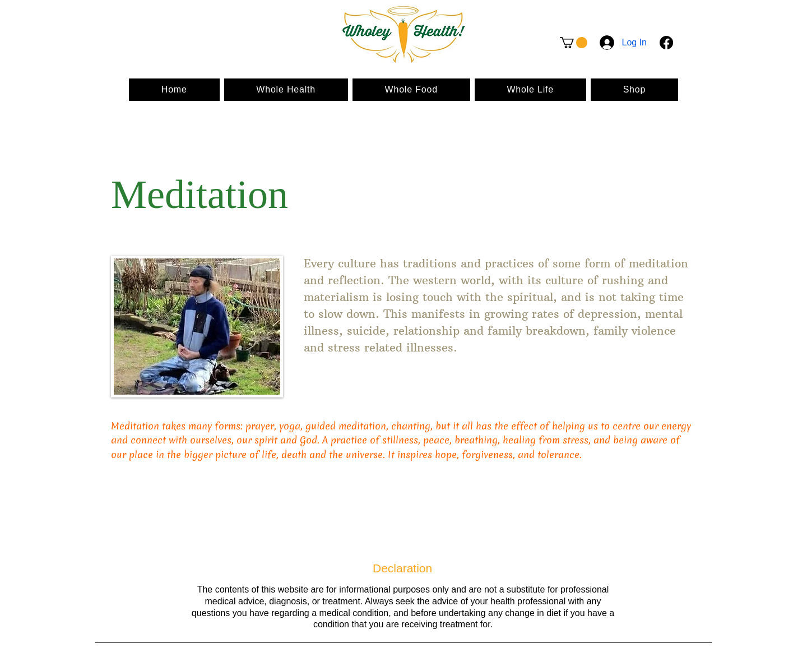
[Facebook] (666, 42)
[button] (573, 42)
